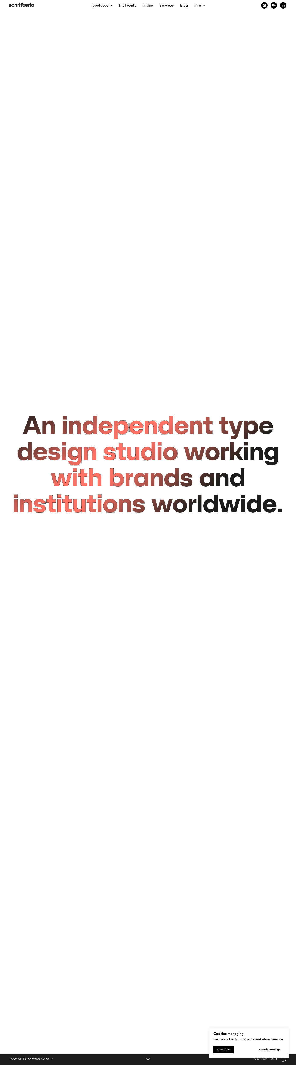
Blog (184, 5)
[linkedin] (283, 5)
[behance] (274, 5)
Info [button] (198, 5)
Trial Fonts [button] (127, 5)
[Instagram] (264, 5)
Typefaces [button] (100, 5)
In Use (148, 5)
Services (166, 5)
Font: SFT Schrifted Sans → (31, 1059)
